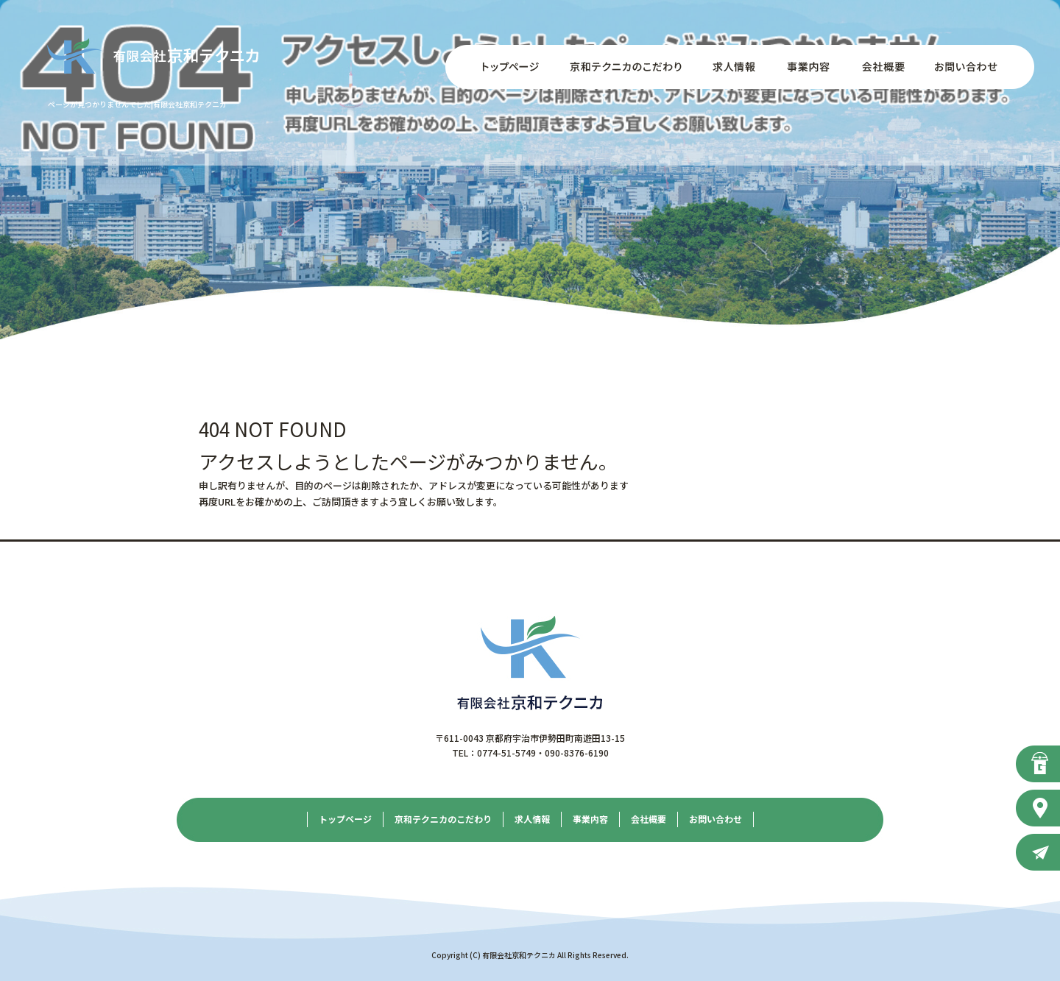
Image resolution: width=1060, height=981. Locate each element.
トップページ (500, 67)
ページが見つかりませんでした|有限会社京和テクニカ (137, 104)
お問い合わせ (975, 67)
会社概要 (879, 67)
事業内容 (806, 67)
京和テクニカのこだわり (626, 67)
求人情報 (732, 67)
